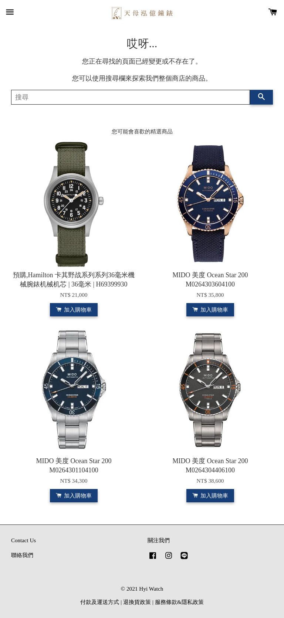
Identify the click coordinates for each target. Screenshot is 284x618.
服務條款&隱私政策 (179, 602)
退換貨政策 (137, 602)
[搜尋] (130, 97)
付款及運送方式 (99, 602)
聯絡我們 (22, 555)
